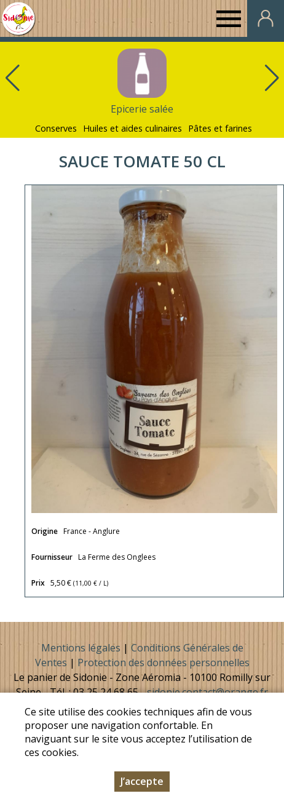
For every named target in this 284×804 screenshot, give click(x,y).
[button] (271, 78)
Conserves (56, 128)
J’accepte (142, 781)
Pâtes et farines (220, 128)
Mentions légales (80, 648)
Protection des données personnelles (163, 662)
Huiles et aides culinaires (132, 128)
